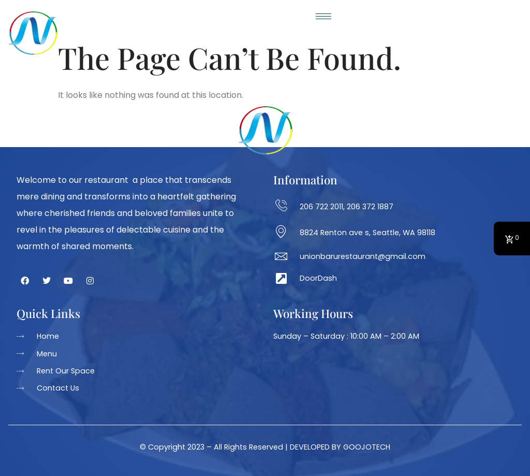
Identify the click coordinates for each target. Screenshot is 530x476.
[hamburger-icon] (324, 16)
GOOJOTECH (366, 447)
